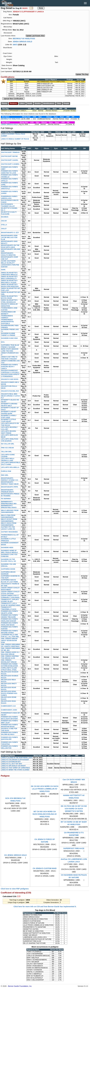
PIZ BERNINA (6, 499)
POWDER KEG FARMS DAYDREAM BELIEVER (9, 665)
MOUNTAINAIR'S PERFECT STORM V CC (9, 479)
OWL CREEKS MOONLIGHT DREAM (8, 661)
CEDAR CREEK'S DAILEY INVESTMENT (10, 589)
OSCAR (4, 221)
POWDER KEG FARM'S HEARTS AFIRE (9, 612)
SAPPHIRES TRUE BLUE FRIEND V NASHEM (10, 346)
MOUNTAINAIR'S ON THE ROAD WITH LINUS (10, 246)
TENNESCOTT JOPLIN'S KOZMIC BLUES (10, 600)
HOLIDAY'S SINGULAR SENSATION (9, 305)
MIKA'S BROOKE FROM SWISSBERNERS (9, 511)
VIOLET (4, 229)
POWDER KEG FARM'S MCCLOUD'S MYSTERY (9, 718)
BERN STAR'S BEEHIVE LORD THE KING (9, 350)
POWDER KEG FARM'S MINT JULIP (9, 722)
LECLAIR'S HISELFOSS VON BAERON (9, 440)
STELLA (4, 225)
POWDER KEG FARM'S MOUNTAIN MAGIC (9, 725)
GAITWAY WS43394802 (9, 532)
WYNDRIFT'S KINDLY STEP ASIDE (8, 416)
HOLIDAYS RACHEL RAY (10, 391)
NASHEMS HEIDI (7, 547)
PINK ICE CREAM (7, 448)
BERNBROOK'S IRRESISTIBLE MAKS (8, 506)
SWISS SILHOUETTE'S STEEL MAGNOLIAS (9, 301)
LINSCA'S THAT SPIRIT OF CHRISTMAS (15, 768)
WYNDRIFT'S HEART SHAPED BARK (8, 412)
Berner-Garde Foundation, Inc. (20, 986)
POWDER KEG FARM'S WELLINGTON (9, 747)
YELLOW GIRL (6, 452)
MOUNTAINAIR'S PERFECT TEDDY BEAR (9, 483)
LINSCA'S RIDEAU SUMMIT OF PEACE (15, 139)
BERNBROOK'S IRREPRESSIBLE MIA (9, 502)
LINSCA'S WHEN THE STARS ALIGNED (15, 770)
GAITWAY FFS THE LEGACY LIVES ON (8, 528)
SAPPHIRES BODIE (8, 569)
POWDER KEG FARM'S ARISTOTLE (9, 188)
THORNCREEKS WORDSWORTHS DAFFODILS (7, 321)
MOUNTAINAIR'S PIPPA (9, 487)
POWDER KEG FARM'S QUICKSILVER (9, 738)
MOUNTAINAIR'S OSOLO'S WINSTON (8, 254)
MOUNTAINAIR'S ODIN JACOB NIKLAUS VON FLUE (9, 237)
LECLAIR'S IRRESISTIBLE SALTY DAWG (10, 463)
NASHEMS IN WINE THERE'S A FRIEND (8, 334)
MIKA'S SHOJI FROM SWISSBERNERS (8, 524)
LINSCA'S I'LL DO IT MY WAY (11, 764)
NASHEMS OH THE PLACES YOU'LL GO (8, 560)
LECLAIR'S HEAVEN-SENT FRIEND (8, 432)
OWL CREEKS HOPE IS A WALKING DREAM (10, 653)
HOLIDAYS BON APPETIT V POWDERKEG (10, 375)
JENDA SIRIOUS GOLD (22, 41)
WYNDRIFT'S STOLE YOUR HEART (8, 420)
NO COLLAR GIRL (7, 444)
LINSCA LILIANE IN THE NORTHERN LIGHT (17, 758)
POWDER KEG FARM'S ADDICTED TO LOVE (9, 172)
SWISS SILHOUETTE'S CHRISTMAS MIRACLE (9, 274)
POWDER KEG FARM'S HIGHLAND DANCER (9, 620)
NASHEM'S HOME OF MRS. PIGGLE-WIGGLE (9, 551)
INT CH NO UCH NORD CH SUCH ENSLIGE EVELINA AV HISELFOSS (45, 814)
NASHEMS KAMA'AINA (9, 338)
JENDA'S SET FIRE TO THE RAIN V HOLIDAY (9, 358)
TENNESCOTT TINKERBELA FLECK (8, 608)
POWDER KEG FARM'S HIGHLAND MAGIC (9, 624)
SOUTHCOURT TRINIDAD (10, 152)
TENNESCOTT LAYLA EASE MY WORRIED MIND (10, 604)
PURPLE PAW (6, 471)
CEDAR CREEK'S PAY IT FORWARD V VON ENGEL (10, 596)
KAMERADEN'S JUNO (9, 710)
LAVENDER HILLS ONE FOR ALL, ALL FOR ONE (10, 636)
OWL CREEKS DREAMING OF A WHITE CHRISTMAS (10, 645)
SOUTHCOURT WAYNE (9, 156)
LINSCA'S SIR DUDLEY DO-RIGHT (13, 766)
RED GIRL (4, 475)
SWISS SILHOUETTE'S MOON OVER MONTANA (10, 285)
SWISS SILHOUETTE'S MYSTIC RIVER (9, 297)
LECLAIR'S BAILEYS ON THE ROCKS (10, 424)
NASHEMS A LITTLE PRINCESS (8, 540)
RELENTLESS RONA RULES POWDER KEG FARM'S (9, 693)
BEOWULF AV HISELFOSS (24, 38)
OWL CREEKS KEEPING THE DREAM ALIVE (10, 657)
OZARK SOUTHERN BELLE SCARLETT (8, 262)
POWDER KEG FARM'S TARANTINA (9, 743)
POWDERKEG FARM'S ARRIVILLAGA (9, 197)
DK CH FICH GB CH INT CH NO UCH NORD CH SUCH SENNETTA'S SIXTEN (74, 808)
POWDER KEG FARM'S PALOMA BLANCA (9, 733)
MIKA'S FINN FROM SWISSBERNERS (8, 516)
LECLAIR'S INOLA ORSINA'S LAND (7, 459)
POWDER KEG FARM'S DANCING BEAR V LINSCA (9, 366)
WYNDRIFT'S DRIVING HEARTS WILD (9, 405)
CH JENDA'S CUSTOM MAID (44, 868)
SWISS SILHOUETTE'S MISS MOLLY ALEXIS (9, 281)
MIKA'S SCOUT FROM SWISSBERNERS (9, 520)
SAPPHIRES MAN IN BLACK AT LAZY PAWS (9, 581)
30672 (15, 44)
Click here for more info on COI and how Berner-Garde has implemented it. (45, 907)
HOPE (3, 270)
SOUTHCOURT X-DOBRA (10, 164)
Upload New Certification (13, 99)
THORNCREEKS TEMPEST (7, 317)
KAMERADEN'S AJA (8, 706)
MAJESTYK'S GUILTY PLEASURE (9, 213)
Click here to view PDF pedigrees (15, 889)
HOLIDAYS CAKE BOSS (9, 379)
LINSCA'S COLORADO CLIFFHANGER (15, 760)
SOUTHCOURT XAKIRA (9, 160)
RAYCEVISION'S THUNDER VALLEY (8, 205)
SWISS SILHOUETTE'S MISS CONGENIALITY (9, 277)
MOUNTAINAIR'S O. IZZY (10, 232)
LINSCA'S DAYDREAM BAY (11, 762)
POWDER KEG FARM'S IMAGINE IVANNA (9, 632)
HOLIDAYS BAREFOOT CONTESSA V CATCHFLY (10, 371)
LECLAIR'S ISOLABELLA (10, 467)
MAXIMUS (4, 217)
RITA (3, 342)
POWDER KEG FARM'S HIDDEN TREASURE (9, 616)
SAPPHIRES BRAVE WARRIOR (8, 573)
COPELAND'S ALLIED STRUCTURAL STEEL (9, 669)
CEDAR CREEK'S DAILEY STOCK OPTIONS (10, 592)
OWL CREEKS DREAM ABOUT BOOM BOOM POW (9, 640)
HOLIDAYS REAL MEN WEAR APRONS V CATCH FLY (10, 396)
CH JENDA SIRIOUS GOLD (15, 855)
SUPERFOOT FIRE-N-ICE (73, 848)
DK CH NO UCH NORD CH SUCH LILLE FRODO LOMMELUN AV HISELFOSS (44, 788)
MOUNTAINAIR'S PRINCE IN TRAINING (10, 495)
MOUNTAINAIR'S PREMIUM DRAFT (7, 491)
